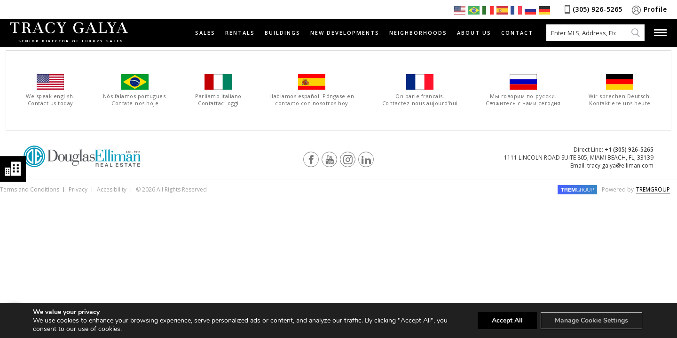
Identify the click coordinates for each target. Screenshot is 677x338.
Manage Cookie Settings (591, 320)
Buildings (282, 32)
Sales (205, 32)
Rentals (240, 32)
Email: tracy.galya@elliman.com (611, 165)
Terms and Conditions (29, 189)
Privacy (78, 189)
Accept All (507, 320)
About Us (474, 32)
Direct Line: (613, 150)
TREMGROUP (653, 189)
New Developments (344, 32)
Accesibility (111, 189)
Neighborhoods (418, 32)
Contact (517, 32)
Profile (655, 9)
